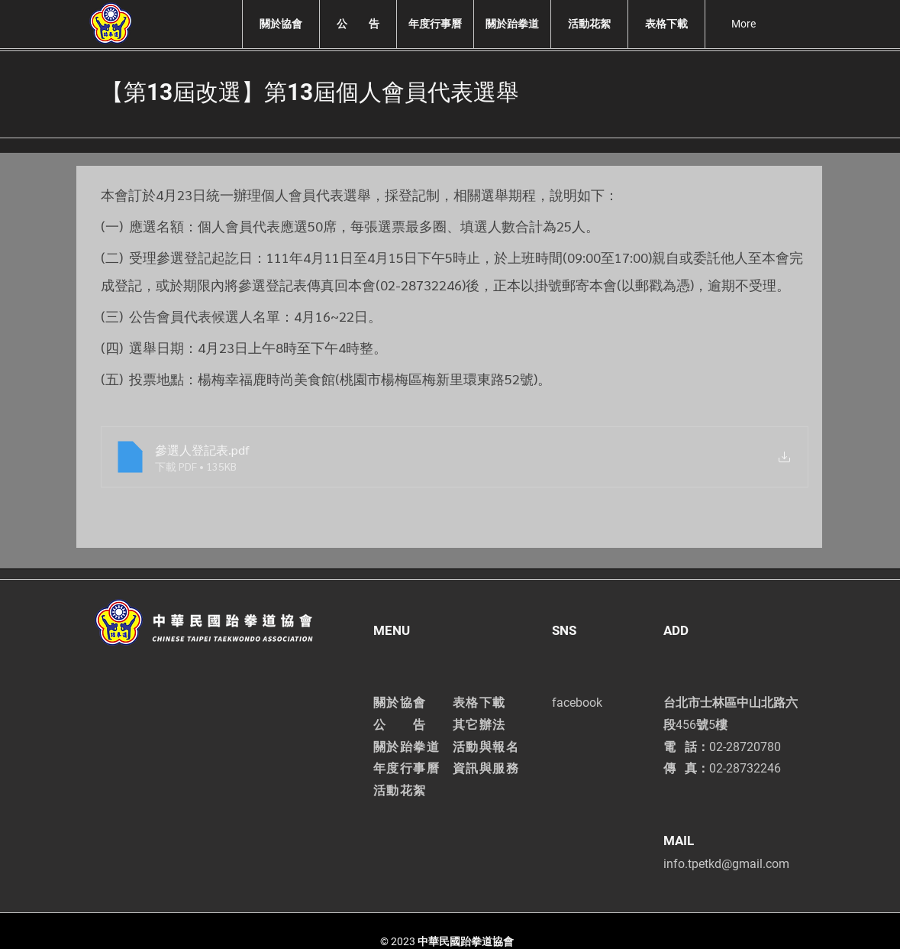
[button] (280, 24)
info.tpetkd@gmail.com (726, 864)
